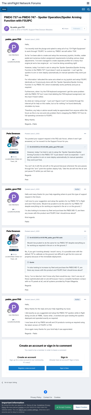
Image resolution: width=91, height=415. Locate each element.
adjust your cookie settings (31, 410)
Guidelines (41, 405)
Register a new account (26, 368)
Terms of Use (31, 405)
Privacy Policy (36, 397)
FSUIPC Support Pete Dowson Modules (37, 30)
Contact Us (48, 397)
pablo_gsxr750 (19, 27)
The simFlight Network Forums (21, 3)
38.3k (14, 157)
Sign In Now (64, 368)
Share (65, 28)
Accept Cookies (62, 407)
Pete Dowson (13, 133)
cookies (26, 407)
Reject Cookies (81, 407)
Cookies (57, 397)
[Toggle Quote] (28, 147)
